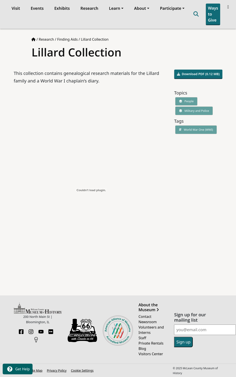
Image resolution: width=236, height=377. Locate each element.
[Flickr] (50, 330)
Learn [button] (114, 8)
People (185, 101)
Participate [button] (170, 8)
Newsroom (147, 321)
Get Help (17, 369)
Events (37, 8)
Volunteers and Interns (151, 330)
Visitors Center (150, 353)
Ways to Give (213, 14)
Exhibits (62, 8)
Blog (142, 348)
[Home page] (33, 39)
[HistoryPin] (36, 338)
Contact (144, 316)
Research (89, 8)
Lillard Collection (95, 39)
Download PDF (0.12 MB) (198, 74)
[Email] (205, 330)
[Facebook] (21, 330)
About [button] (140, 8)
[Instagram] (31, 330)
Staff (142, 337)
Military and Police (193, 111)
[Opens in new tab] (82, 330)
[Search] (196, 14)
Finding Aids (67, 39)
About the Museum (148, 307)
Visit (16, 8)
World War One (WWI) (195, 130)
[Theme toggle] (228, 7)
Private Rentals (150, 343)
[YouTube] (41, 330)
